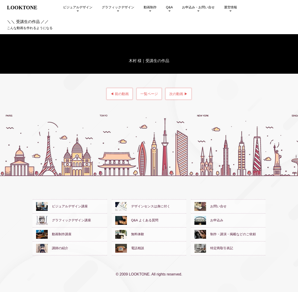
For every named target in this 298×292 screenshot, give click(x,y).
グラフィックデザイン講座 (63, 220)
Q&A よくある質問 (136, 220)
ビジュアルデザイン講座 (62, 206)
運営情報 (230, 7)
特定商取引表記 (213, 248)
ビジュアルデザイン (77, 7)
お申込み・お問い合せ (198, 7)
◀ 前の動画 (119, 94)
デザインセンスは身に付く (142, 206)
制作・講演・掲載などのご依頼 (225, 234)
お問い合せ (210, 206)
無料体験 (129, 234)
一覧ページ (149, 94)
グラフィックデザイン (118, 7)
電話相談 (129, 248)
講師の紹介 (52, 248)
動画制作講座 (53, 234)
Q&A (169, 7)
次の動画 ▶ (178, 94)
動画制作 (150, 7)
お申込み (208, 220)
